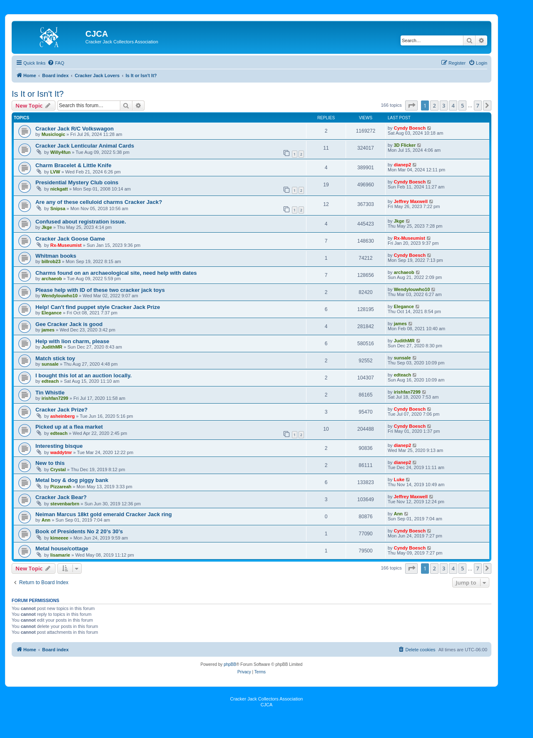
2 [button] (434, 105)
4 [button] (452, 105)
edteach (50, 381)
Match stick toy (55, 358)
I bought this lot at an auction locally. (83, 375)
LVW (55, 171)
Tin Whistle (50, 392)
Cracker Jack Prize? (61, 410)
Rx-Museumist (66, 245)
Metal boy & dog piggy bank (71, 480)
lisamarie (60, 554)
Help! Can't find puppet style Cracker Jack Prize (97, 307)
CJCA (267, 704)
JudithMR (52, 346)
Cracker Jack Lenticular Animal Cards (84, 146)
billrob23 (51, 261)
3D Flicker (405, 145)
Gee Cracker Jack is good (68, 324)
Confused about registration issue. (80, 221)
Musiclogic (53, 134)
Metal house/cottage (61, 548)
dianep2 (402, 164)
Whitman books (55, 256)
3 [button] (443, 105)
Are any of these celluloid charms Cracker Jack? (98, 202)
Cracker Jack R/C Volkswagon (74, 129)
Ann (46, 519)
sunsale (50, 363)
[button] (411, 105)
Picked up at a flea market (69, 427)
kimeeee (59, 537)
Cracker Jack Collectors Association (266, 698)
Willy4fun (60, 152)
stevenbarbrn (65, 503)
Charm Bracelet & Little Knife (73, 165)
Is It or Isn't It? (38, 93)
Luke (399, 479)
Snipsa (57, 208)
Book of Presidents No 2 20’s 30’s (79, 531)
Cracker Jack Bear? (61, 497)
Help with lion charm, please (72, 341)
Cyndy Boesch (410, 128)
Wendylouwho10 (60, 295)
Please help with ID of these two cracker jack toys (100, 290)
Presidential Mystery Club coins (76, 182)
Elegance (52, 312)
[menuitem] (55, 63)
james (48, 329)
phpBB (230, 664)
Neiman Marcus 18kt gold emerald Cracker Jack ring (103, 514)
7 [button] (477, 105)
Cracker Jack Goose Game (70, 239)
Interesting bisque (59, 446)
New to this (50, 463)
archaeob (52, 278)
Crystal (58, 469)
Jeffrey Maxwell (411, 201)
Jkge (47, 227)
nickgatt (59, 188)
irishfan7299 (55, 398)
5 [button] (462, 105)
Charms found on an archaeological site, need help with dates (116, 273)
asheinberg (62, 416)
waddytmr (61, 452)
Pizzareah (61, 486)
